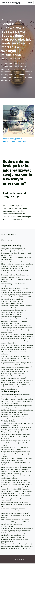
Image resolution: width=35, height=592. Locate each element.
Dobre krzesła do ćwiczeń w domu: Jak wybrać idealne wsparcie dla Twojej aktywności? (17, 381)
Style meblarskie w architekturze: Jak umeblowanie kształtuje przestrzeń (14, 377)
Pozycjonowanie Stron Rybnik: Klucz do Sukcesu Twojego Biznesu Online (15, 373)
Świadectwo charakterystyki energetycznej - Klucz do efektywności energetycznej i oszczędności (16, 498)
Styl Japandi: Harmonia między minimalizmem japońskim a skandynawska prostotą (17, 411)
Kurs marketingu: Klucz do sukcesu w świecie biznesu (16, 280)
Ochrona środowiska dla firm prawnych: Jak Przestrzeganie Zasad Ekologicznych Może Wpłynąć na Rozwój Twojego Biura (16, 430)
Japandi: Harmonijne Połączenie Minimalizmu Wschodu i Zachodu (17, 420)
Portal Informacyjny (10, 2)
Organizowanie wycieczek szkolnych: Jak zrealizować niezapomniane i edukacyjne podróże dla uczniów (15, 358)
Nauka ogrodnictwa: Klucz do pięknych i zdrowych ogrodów (15, 272)
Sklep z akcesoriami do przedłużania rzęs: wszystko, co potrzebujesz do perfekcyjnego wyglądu (16, 454)
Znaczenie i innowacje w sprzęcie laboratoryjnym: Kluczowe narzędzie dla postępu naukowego (15, 539)
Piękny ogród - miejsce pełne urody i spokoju (16, 544)
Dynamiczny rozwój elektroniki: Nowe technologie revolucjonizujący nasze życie (15, 481)
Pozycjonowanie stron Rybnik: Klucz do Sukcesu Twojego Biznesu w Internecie (14, 250)
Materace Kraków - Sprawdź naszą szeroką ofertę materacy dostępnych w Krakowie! (16, 468)
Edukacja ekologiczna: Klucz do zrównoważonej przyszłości (12, 316)
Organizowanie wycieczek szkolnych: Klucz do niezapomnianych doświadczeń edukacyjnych (17, 335)
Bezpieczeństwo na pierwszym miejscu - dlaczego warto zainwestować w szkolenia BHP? (16, 504)
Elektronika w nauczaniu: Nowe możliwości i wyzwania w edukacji (16, 307)
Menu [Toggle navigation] (30, 2)
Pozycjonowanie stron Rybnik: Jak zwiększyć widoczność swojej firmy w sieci (16, 368)
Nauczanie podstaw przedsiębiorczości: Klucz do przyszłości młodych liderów (17, 298)
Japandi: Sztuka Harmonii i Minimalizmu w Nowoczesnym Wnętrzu (15, 396)
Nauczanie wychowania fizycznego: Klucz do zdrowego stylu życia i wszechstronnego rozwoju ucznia (16, 330)
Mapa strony (6, 240)
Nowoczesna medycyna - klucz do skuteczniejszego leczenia (13, 510)
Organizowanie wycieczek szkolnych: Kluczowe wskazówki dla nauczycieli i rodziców (14, 352)
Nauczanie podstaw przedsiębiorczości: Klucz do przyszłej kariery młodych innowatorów (17, 294)
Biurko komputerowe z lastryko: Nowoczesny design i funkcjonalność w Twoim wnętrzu (17, 547)
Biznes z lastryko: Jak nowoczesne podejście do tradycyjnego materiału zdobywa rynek (16, 407)
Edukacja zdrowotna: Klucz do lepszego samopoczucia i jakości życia (15, 289)
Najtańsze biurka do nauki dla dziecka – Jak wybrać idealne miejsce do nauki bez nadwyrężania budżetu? (16, 387)
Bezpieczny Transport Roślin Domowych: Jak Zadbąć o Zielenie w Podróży (16, 472)
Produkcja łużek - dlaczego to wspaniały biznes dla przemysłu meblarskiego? (15, 415)
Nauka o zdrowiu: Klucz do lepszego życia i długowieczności (16, 254)
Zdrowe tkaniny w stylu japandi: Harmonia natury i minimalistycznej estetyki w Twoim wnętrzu (16, 443)
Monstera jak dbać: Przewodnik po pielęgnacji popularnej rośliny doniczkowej (17, 459)
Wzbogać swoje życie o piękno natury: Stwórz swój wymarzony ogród (17, 424)
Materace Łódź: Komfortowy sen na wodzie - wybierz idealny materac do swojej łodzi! (17, 492)
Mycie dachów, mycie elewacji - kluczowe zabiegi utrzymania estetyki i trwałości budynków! (15, 436)
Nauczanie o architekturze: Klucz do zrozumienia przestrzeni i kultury (13, 302)
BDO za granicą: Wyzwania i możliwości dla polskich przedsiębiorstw (16, 477)
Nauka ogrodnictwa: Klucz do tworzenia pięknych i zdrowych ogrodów (15, 276)
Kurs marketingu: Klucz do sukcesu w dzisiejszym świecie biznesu (14, 285)
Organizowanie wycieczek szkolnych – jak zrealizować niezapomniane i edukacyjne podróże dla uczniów (15, 341)
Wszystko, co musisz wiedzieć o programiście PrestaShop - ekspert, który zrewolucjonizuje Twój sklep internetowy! (17, 401)
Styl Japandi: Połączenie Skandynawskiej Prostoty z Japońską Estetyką (15, 448)
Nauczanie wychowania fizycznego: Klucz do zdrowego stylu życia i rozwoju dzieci (16, 320)
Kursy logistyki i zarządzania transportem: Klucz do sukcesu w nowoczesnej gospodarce (17, 263)
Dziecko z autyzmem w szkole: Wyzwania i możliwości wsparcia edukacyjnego (15, 534)
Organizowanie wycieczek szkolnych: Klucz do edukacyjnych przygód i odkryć (17, 364)
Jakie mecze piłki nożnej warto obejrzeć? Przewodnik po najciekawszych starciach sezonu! (15, 515)
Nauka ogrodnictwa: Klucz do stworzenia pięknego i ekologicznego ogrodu (15, 267)
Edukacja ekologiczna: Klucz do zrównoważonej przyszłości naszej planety (16, 324)
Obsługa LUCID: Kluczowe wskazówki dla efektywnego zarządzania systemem (15, 464)
